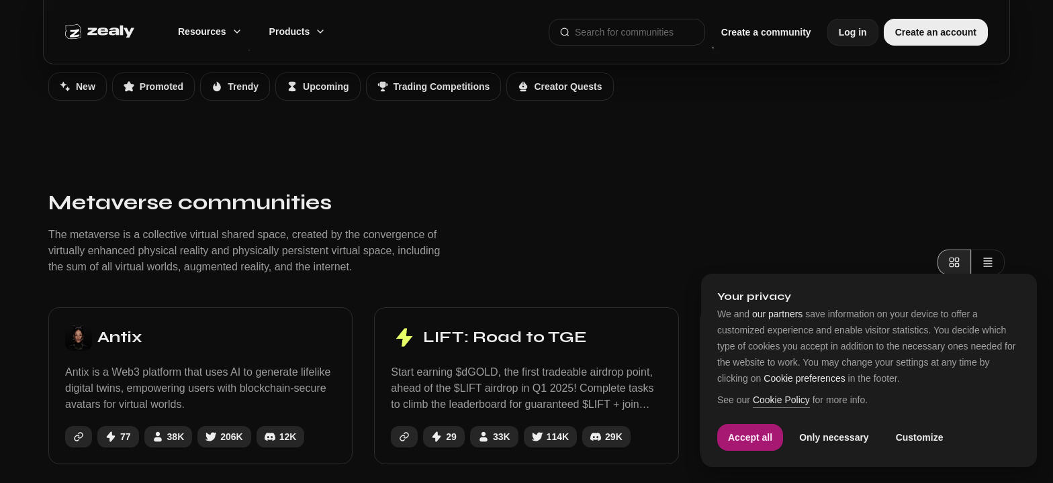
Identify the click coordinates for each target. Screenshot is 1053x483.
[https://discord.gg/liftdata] (606, 436)
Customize (920, 437)
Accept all (750, 437)
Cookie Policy (781, 400)
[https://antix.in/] (78, 436)
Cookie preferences (804, 378)
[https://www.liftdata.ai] (404, 436)
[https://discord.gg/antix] (281, 436)
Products (297, 31)
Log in (853, 32)
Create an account (935, 32)
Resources (210, 31)
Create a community (766, 32)
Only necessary (834, 437)
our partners (777, 314)
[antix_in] (223, 436)
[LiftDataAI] (550, 436)
